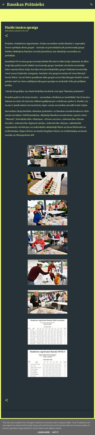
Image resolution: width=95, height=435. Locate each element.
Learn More (44, 432)
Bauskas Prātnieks (25, 4)
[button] (6, 36)
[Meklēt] (47, 4)
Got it (55, 432)
